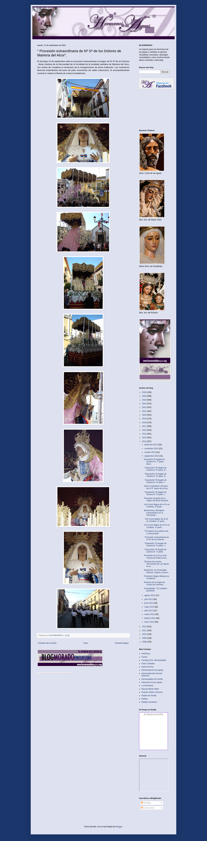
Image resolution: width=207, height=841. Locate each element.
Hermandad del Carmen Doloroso (152, 674)
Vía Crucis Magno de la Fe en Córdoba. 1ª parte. (157, 526)
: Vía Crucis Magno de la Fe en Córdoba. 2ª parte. (156, 520)
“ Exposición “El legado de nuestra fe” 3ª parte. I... (155, 493)
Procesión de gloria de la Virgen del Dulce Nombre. (156, 499)
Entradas (146, 803)
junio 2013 (149, 603)
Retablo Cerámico (149, 702)
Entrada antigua (122, 643)
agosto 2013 (150, 595)
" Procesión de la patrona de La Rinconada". (156, 532)
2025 (144, 396)
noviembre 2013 (151, 448)
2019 (144, 419)
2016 (144, 430)
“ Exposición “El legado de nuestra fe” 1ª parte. (155, 550)
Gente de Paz (147, 667)
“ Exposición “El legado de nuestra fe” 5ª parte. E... (155, 475)
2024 (144, 400)
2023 (144, 403)
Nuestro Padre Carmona (152, 692)
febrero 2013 (150, 618)
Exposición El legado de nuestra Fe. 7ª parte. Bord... (154, 461)
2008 (144, 642)
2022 (144, 407)
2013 (144, 441)
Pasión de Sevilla (149, 695)
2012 (144, 626)
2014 (144, 437)
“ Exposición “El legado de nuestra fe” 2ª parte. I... (155, 544)
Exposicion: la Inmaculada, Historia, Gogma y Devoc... (156, 571)
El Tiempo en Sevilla (153, 714)
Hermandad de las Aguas (152, 670)
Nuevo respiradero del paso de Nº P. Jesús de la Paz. (156, 487)
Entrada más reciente (47, 643)
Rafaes (145, 699)
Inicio (85, 643)
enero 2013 (149, 622)
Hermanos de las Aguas (152, 682)
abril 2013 (148, 610)
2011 (144, 630)
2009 (144, 638)
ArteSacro (146, 653)
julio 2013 (148, 599)
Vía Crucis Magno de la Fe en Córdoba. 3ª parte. (157, 505)
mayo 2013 (149, 607)
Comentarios (147, 808)
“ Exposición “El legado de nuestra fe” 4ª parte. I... (155, 481)
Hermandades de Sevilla (152, 679)
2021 (144, 411)
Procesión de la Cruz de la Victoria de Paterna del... (156, 556)
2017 (144, 426)
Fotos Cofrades (148, 663)
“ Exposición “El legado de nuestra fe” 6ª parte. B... (155, 469)
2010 (144, 634)
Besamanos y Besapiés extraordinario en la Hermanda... (154, 512)
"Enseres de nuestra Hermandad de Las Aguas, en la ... (156, 564)
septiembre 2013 (151, 456)
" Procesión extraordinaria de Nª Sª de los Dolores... (156, 538)
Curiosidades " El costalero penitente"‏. (155, 589)
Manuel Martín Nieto (150, 689)
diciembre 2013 (151, 445)
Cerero (144, 657)
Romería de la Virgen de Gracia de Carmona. (154, 583)
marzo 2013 (149, 614)
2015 (144, 434)
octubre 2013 (150, 452)
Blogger (119, 826)
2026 (144, 392)
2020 (144, 415)
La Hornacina (147, 685)
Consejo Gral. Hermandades (154, 660)
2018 (144, 422)
